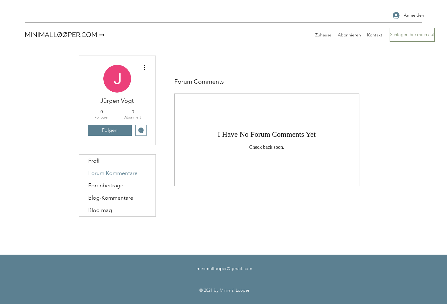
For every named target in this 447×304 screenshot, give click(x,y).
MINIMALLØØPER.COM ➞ (65, 35)
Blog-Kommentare (110, 197)
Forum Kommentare (113, 173)
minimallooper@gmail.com (224, 268)
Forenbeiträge (105, 185)
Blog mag (100, 210)
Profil (94, 160)
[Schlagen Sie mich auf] (412, 35)
